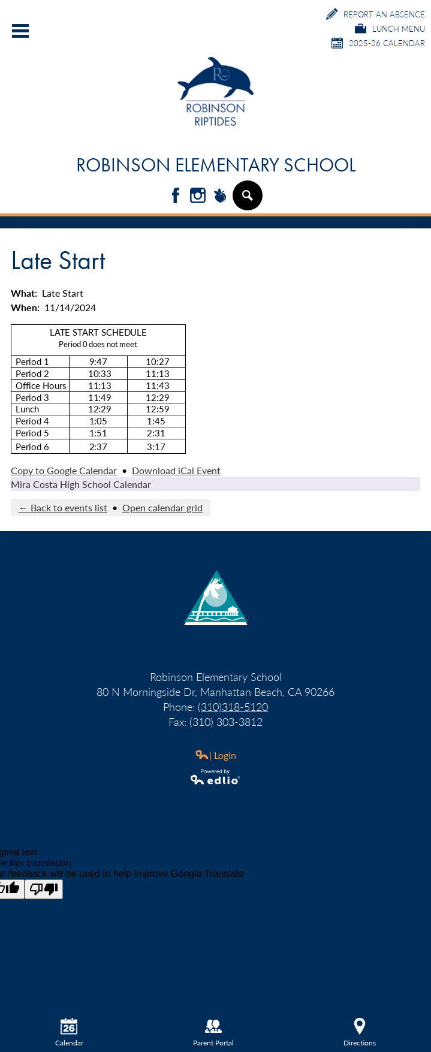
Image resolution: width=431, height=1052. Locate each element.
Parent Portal (213, 1033)
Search (247, 200)
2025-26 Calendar (378, 43)
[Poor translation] (44, 889)
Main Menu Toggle (20, 31)
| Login (215, 755)
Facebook (175, 196)
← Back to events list (63, 507)
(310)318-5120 (233, 706)
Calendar (69, 1033)
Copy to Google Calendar (64, 470)
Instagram (197, 196)
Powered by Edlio (216, 777)
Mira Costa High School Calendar (81, 484)
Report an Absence (375, 14)
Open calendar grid (162, 507)
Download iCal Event (176, 470)
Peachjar (220, 196)
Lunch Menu (390, 28)
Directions (359, 1033)
